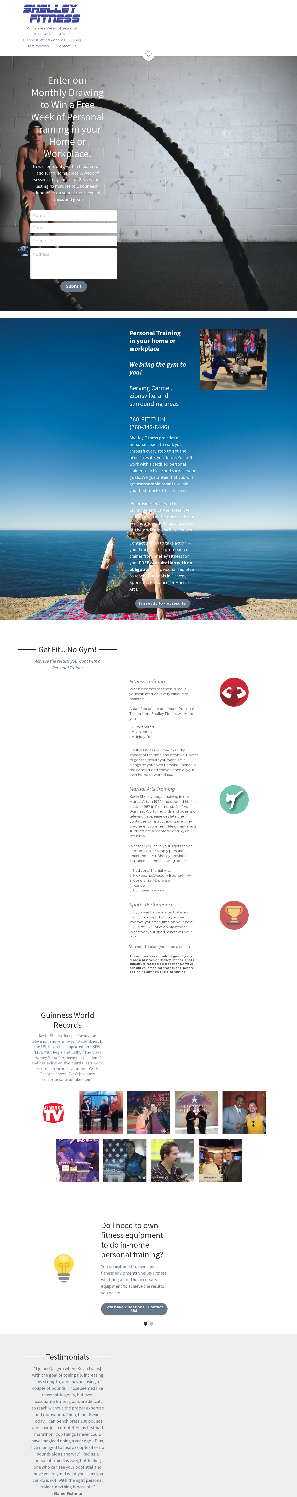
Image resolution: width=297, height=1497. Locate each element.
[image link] (148, 37)
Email (113, 122)
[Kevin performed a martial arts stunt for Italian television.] (148, 786)
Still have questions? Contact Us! (208, 958)
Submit (148, 181)
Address (116, 149)
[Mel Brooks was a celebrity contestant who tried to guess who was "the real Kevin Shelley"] (220, 833)
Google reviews (62, 1170)
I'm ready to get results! (88, 415)
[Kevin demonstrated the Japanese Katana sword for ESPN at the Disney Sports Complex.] (172, 833)
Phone (114, 135)
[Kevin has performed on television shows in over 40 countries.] (53, 786)
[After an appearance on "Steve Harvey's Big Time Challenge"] (244, 786)
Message (117, 1399)
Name (114, 110)
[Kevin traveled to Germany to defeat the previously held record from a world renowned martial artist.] (196, 786)
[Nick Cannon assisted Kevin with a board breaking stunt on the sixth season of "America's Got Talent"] (77, 833)
